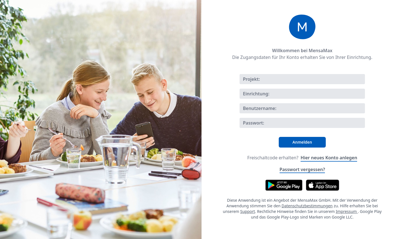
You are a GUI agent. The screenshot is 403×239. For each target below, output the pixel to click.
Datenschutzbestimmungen (307, 205)
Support (247, 211)
